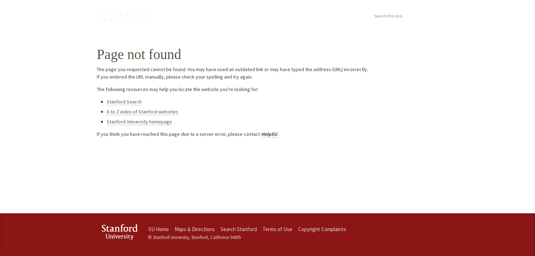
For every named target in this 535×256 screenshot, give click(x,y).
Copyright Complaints (322, 229)
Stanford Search (124, 101)
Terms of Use (277, 229)
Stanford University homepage (139, 121)
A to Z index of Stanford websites (142, 111)
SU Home (158, 229)
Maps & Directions (195, 229)
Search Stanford (239, 229)
